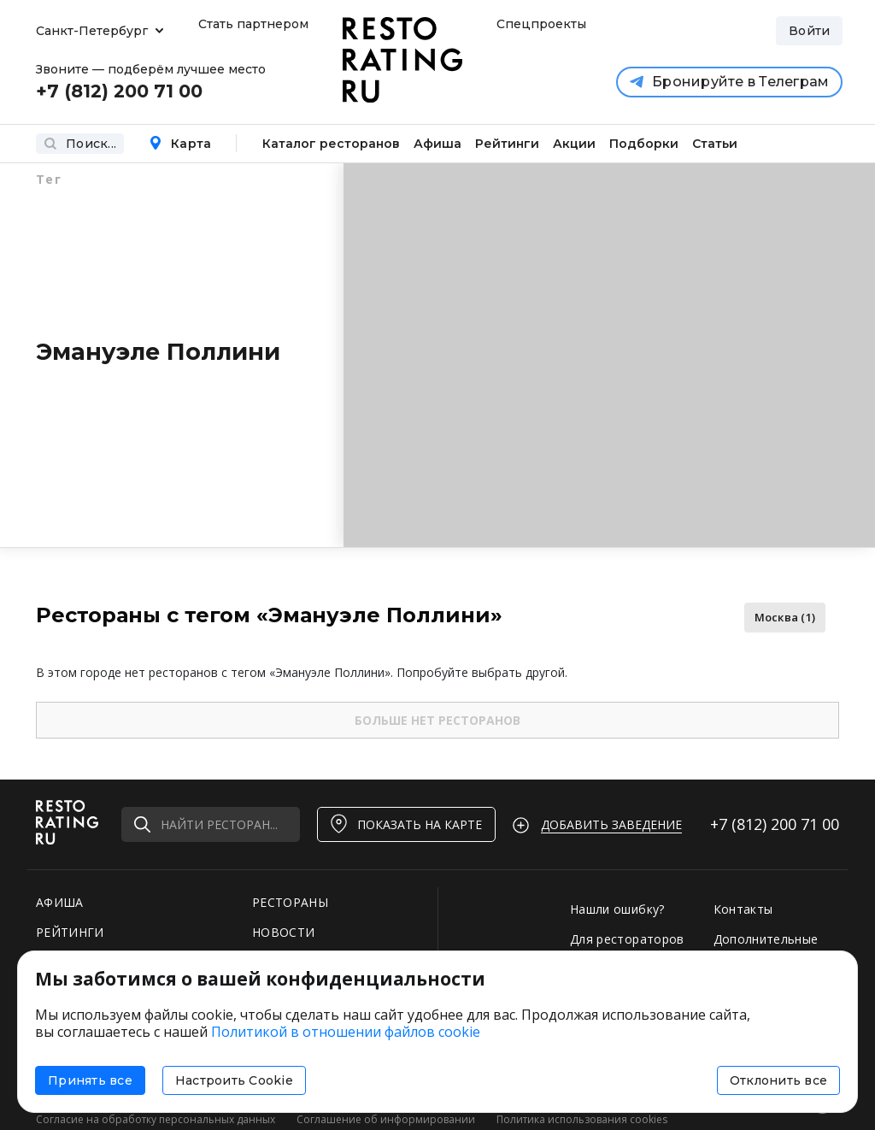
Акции (574, 143)
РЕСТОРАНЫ (290, 902)
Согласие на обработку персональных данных (155, 1119)
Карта (180, 143)
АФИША (60, 902)
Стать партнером (253, 24)
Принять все (90, 1080)
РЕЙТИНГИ (70, 932)
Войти (809, 30)
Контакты (743, 909)
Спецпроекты (539, 24)
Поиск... (80, 143)
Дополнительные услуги (766, 947)
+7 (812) (774, 824)
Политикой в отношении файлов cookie (345, 1031)
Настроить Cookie (234, 1080)
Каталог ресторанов (331, 143)
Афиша (437, 143)
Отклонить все (778, 1080)
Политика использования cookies (581, 1119)
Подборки (643, 143)
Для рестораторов (627, 939)
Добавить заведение (611, 824)
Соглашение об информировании (386, 1119)
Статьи (714, 143)
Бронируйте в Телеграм (729, 82)
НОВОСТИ (283, 932)
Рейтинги (507, 143)
